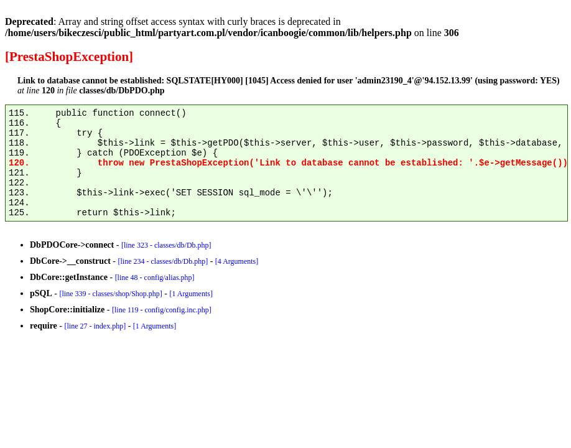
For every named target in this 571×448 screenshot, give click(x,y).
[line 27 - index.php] (95, 326)
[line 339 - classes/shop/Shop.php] (110, 293)
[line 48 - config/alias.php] (155, 277)
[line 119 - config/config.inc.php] (161, 310)
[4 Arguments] (236, 261)
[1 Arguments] (190, 293)
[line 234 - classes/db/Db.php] (163, 261)
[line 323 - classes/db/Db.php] (166, 245)
